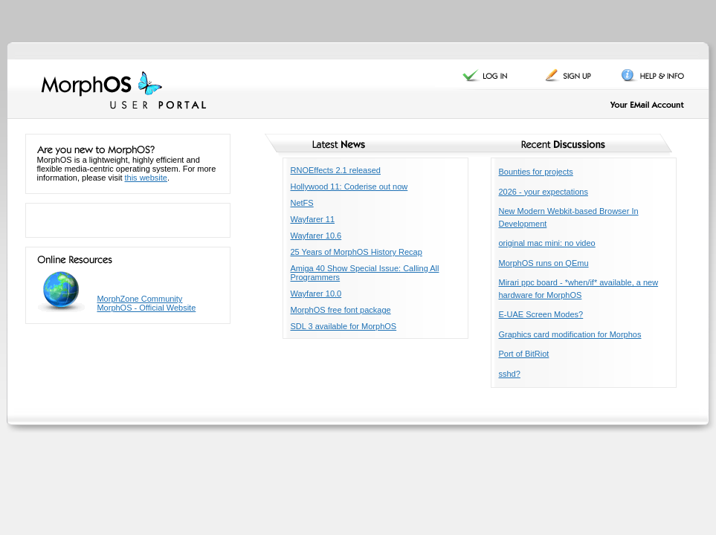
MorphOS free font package (341, 309)
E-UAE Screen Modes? (541, 314)
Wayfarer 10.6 (316, 235)
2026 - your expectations (543, 191)
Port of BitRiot (524, 353)
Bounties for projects (536, 171)
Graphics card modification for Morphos (570, 334)
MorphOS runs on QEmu (544, 263)
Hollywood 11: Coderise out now (349, 186)
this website (146, 177)
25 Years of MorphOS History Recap (356, 251)
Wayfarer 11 (313, 219)
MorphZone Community (139, 298)
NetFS (302, 202)
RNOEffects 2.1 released (336, 170)
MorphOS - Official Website (146, 307)
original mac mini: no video (547, 243)
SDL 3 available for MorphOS (344, 326)
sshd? (509, 373)
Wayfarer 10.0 (316, 293)
